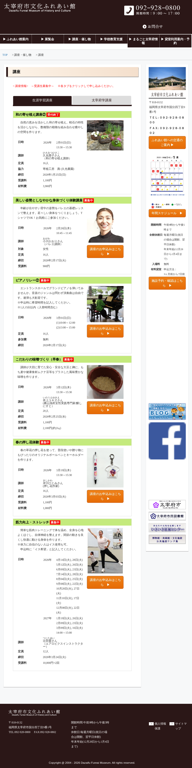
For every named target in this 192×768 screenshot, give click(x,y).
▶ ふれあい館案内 (15, 39)
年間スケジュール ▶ (167, 213)
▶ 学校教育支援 (111, 39)
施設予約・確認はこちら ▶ (167, 283)
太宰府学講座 (102, 100)
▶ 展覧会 (47, 39)
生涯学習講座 (42, 100)
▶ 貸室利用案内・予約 (175, 41)
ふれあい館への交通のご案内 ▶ (167, 142)
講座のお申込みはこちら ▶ (105, 251)
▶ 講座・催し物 (79, 39)
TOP (5, 55)
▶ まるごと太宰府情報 (143, 41)
